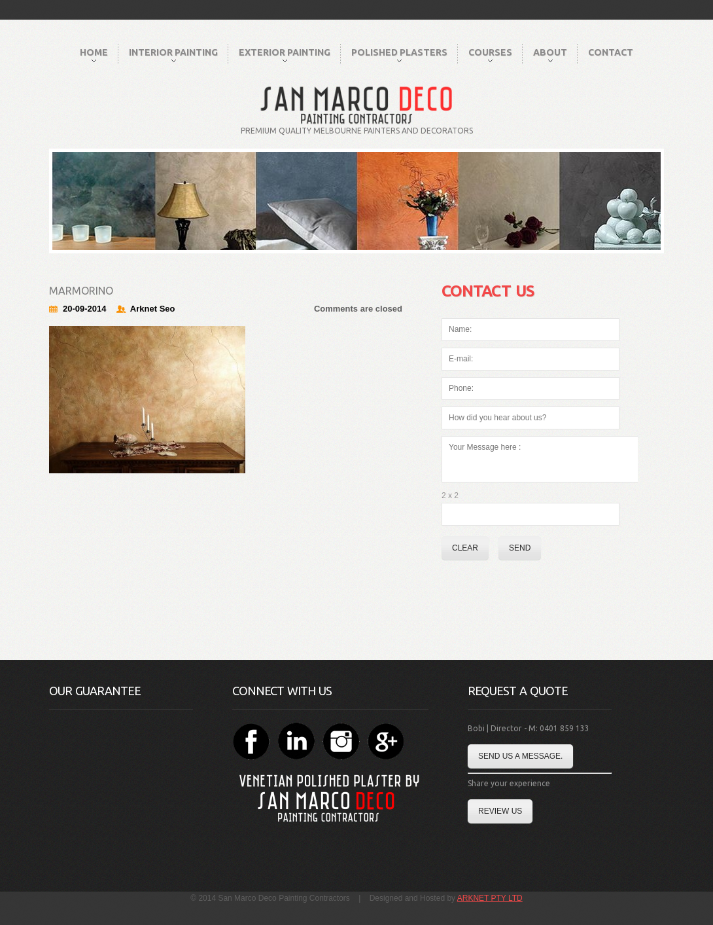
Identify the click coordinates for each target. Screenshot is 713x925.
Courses (490, 54)
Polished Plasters (399, 54)
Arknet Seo (152, 309)
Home (93, 54)
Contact (610, 52)
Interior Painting (173, 54)
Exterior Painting (284, 54)
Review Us (500, 811)
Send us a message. (520, 756)
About (550, 54)
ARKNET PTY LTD (490, 898)
